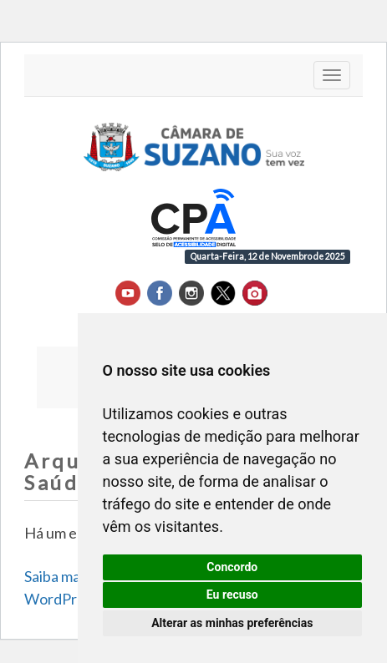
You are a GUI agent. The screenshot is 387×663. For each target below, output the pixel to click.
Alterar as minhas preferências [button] (232, 623)
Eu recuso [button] (232, 594)
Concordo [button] (231, 567)
